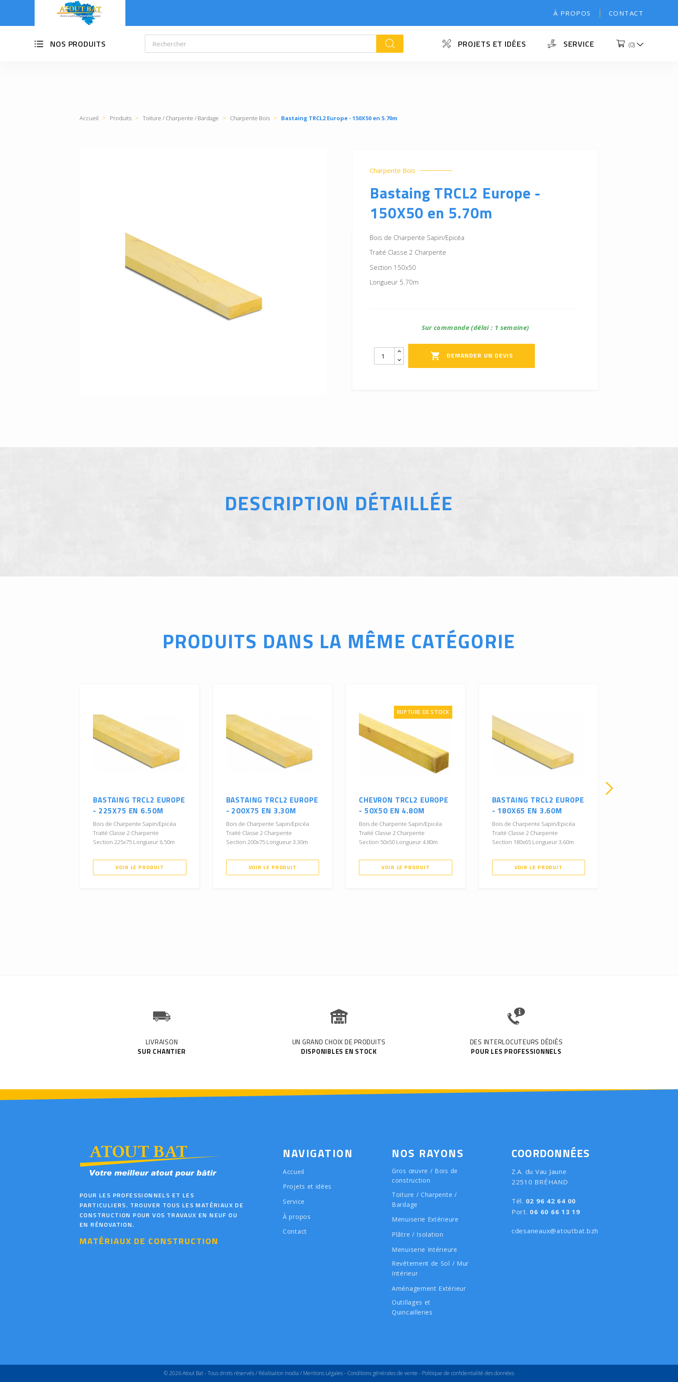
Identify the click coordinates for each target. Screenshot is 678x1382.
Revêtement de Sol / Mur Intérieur (430, 1268)
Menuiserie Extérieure (425, 1219)
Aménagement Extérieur (429, 1288)
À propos (572, 13)
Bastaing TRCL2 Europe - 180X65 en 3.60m (538, 805)
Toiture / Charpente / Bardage (424, 1199)
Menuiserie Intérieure (424, 1249)
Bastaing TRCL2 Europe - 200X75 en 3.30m (272, 805)
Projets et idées (492, 44)
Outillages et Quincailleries (412, 1307)
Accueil (293, 1172)
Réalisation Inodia (279, 1373)
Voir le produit (139, 867)
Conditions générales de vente (382, 1373)
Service (579, 44)
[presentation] (68, 788)
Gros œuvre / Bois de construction (425, 1176)
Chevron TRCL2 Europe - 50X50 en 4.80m (403, 805)
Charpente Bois (393, 170)
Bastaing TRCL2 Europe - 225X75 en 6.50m (139, 805)
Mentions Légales (323, 1373)
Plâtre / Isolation (418, 1234)
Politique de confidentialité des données (468, 1373)
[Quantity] (384, 356)
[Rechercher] (261, 44)
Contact (626, 13)
